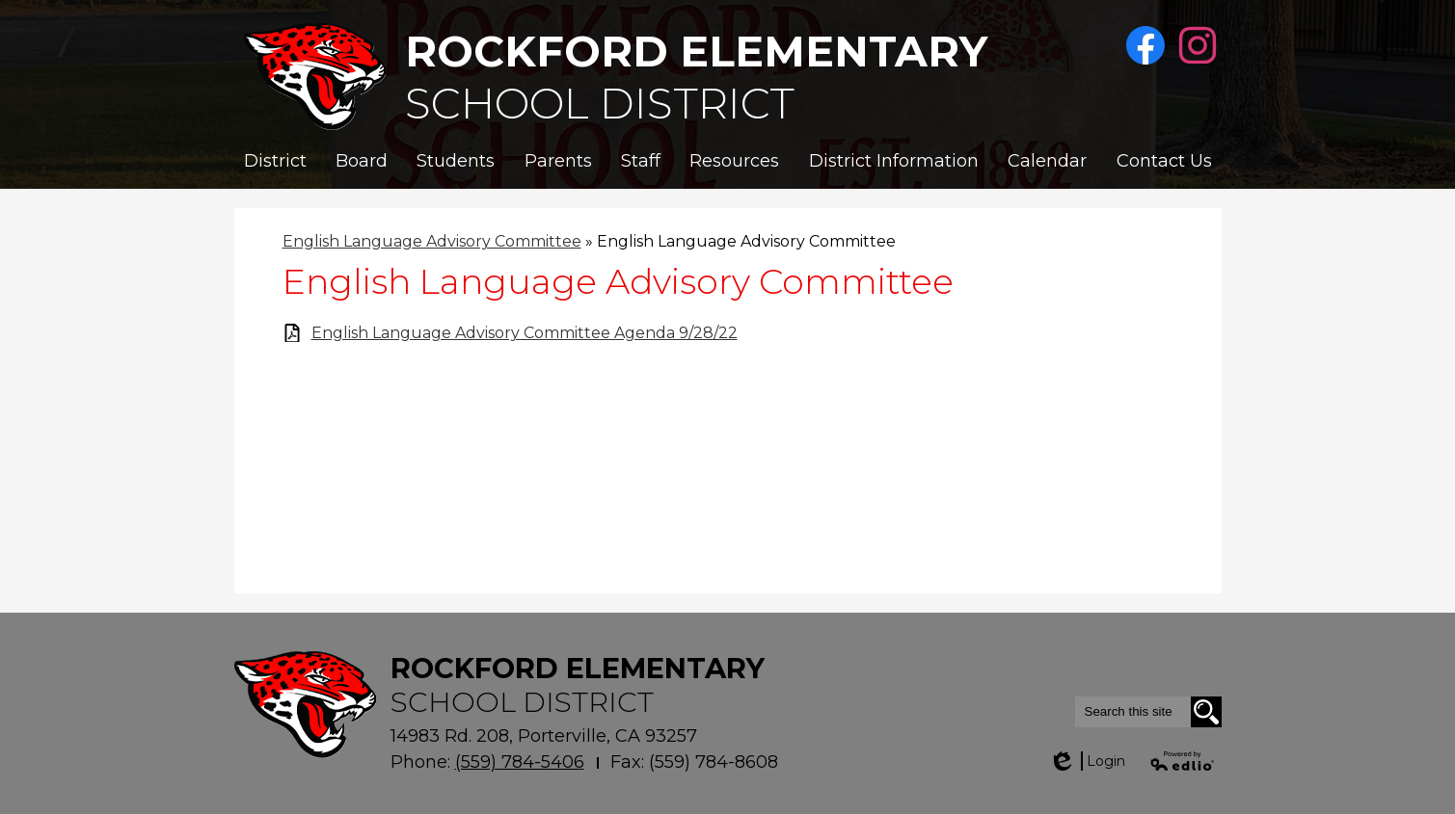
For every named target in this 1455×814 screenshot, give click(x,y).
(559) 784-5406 (519, 762)
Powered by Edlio (1183, 761)
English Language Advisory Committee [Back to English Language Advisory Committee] (432, 241)
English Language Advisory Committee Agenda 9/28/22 (524, 333)
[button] (275, 161)
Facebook (1148, 46)
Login (1086, 761)
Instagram (1200, 46)
